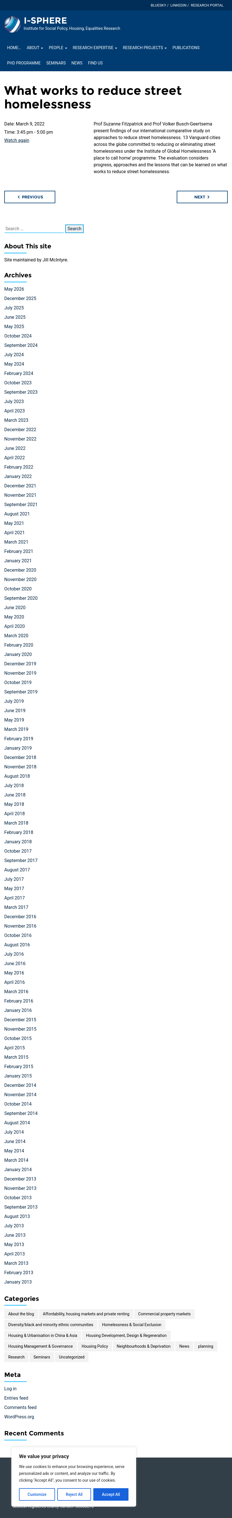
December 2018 (20, 757)
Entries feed (16, 1398)
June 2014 (15, 1141)
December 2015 (20, 1019)
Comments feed (20, 1407)
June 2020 (15, 607)
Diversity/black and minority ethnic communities (50, 1324)
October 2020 (17, 589)
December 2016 (20, 916)
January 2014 (18, 1169)
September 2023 (21, 392)
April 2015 (14, 1048)
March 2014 (16, 1160)
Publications (185, 47)
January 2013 (18, 1282)
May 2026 (14, 289)
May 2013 (14, 1244)
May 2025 (14, 326)
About (35, 47)
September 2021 (21, 504)
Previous (30, 197)
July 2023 (14, 401)
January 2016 (18, 1010)
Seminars (56, 63)
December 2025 (20, 298)
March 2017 (16, 907)
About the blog (21, 1314)
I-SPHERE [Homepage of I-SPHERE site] (45, 20)
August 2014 (17, 1122)
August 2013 (17, 1216)
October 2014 (17, 1104)
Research (16, 1357)
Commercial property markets (164, 1314)
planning (205, 1346)
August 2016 (17, 944)
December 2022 (20, 429)
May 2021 (14, 523)
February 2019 (18, 738)
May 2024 (14, 364)
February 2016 (18, 1001)
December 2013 (20, 1179)
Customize (37, 1494)
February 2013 (18, 1272)
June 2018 (15, 795)
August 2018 (17, 776)
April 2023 (14, 411)
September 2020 (21, 598)
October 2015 (17, 1038)
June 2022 (15, 448)
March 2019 (16, 729)
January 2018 (18, 841)
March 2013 (16, 1263)
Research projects (145, 47)
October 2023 (17, 382)
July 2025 (14, 308)
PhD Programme (24, 63)
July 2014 (14, 1132)
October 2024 (17, 336)
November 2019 (20, 673)
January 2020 (18, 654)
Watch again (16, 140)
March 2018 (16, 823)
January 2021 (18, 560)
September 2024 (21, 345)
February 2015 (18, 1066)
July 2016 (14, 954)
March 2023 (16, 420)
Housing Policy (95, 1346)
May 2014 (14, 1151)
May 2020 (14, 617)
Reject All (74, 1494)
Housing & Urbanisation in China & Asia (42, 1335)
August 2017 (17, 870)
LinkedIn (178, 5)
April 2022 (14, 457)
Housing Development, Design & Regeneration (126, 1335)
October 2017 (17, 851)
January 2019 (18, 748)
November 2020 (20, 579)
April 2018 (14, 813)
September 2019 (21, 692)
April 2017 (14, 898)
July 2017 (14, 879)
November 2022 (20, 439)
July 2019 (14, 701)
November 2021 (20, 495)
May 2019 (14, 720)
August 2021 (17, 514)
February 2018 (18, 832)
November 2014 (20, 1094)
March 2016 (16, 991)
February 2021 (18, 551)
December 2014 (20, 1085)
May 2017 (14, 888)
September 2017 (21, 860)
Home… (14, 47)
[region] (73, 1477)
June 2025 (15, 317)
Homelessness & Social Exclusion (131, 1324)
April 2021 (14, 532)
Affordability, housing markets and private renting (86, 1314)
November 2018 (20, 767)
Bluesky (158, 5)
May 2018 (14, 804)
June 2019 (15, 710)
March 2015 (16, 1057)
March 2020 (16, 635)
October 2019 (17, 682)
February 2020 (18, 645)
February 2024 (18, 373)
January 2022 (18, 476)
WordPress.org (19, 1417)
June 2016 (15, 963)
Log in (10, 1388)
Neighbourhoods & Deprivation (144, 1346)
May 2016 (14, 973)
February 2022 (18, 467)
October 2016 (17, 935)
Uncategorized (72, 1357)
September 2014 (21, 1113)
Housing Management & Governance (40, 1346)
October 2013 (17, 1197)
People (58, 47)
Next (202, 197)
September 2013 (21, 1207)
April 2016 (14, 982)
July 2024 (14, 354)
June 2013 (15, 1235)
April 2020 (14, 626)
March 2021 (16, 542)
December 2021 (20, 485)
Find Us (95, 63)
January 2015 (18, 1076)
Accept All (111, 1494)
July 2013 (14, 1225)
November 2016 (20, 926)
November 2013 (20, 1188)
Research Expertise (95, 47)
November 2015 (20, 1029)
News (77, 63)
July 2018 (14, 785)
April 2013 (14, 1254)
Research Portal (207, 5)
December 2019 (20, 663)
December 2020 (20, 570)
